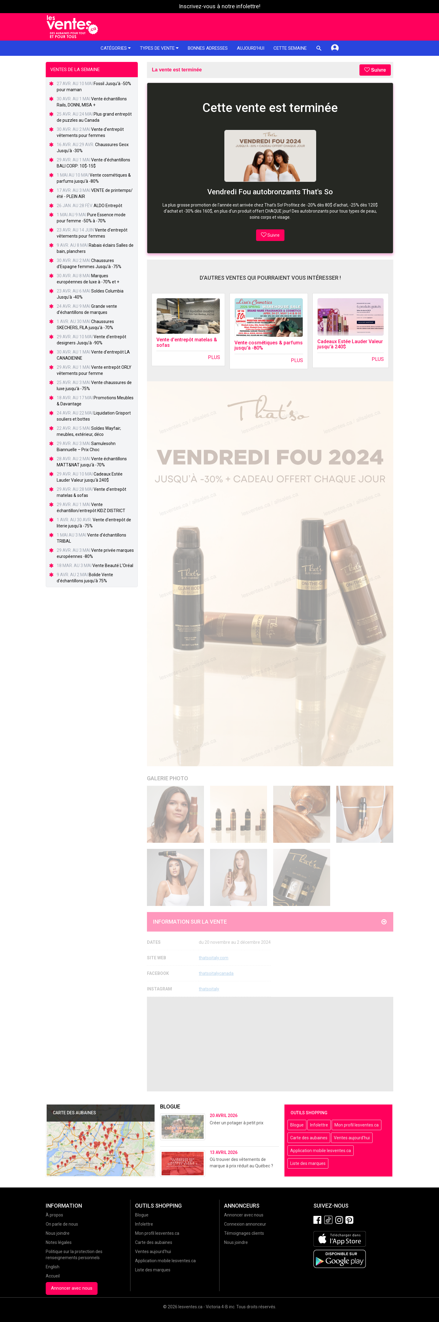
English (52, 1266)
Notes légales (59, 1242)
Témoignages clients (244, 1233)
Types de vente (159, 48)
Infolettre (319, 1125)
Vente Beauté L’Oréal (112, 565)
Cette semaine (290, 48)
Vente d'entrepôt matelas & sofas (186, 342)
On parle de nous (62, 1224)
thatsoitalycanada (216, 973)
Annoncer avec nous (71, 1288)
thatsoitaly (209, 988)
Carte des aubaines (308, 1137)
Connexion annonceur (245, 1224)
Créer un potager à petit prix (236, 1122)
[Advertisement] (270, 1044)
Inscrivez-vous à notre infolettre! (219, 6)
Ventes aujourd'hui (352, 1137)
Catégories (116, 48)
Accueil (53, 1276)
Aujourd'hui (250, 48)
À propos (54, 1214)
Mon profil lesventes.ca (356, 1125)
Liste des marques (308, 1163)
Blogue (297, 1125)
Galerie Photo (167, 778)
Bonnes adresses (208, 48)
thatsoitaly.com (213, 957)
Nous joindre (58, 1233)
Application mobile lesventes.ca (320, 1150)
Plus (214, 357)
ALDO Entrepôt (108, 205)
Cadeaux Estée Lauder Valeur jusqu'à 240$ (350, 344)
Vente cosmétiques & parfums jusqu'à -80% (268, 345)
